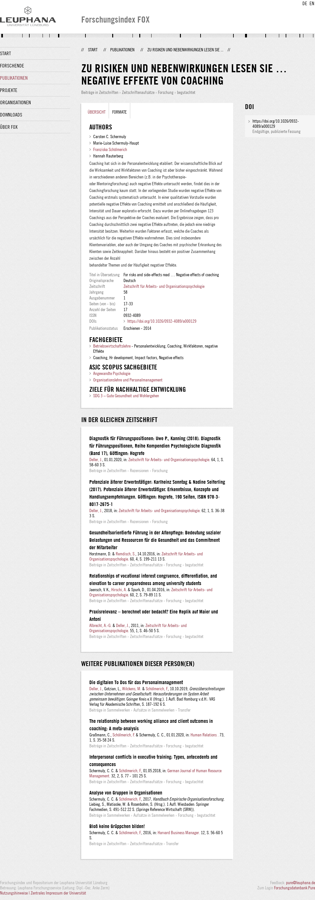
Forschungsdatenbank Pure (294, 887)
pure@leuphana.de (300, 882)
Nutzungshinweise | (15, 892)
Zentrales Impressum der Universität (58, 892)
